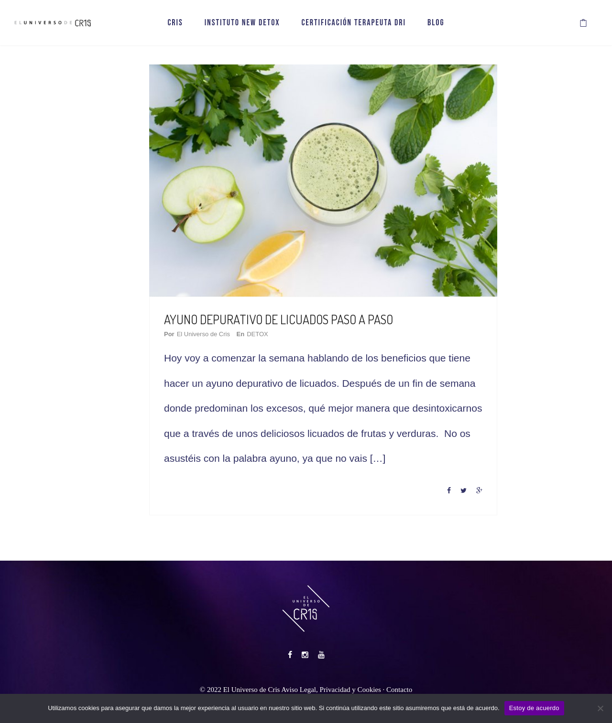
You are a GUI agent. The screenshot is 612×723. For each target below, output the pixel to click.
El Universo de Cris (203, 334)
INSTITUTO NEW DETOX (242, 23)
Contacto (399, 689)
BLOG (436, 23)
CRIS (175, 23)
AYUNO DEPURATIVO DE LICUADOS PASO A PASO (278, 319)
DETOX (257, 334)
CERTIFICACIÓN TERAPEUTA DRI (353, 23)
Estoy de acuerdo (534, 708)
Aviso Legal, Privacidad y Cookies (331, 689)
